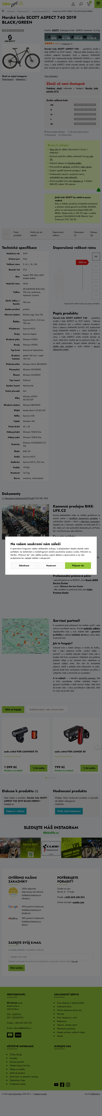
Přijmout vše (78, 565)
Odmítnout (24, 565)
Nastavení (51, 565)
